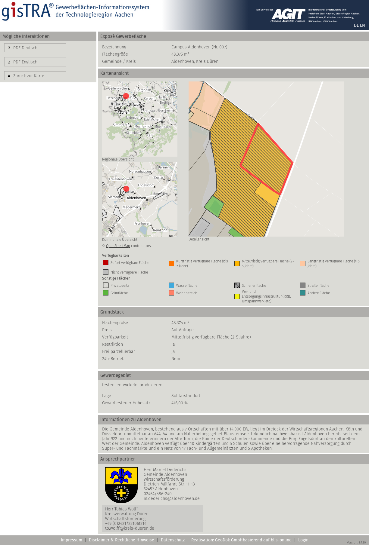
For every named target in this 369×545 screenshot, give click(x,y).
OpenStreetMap (118, 245)
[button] (35, 47)
